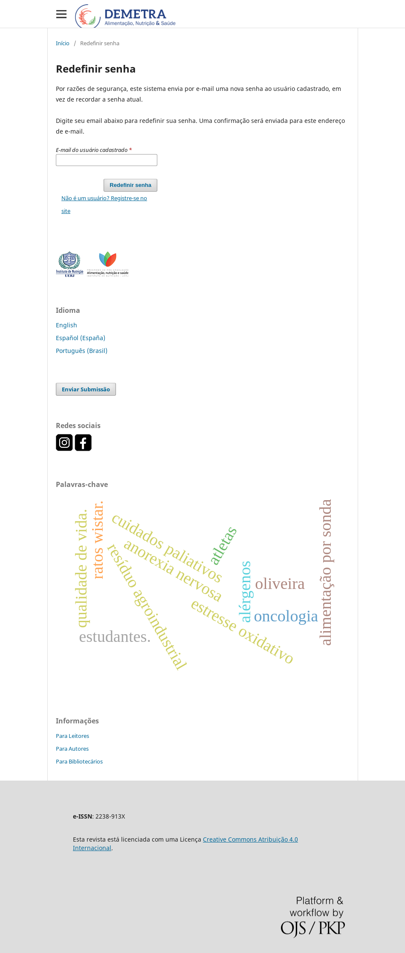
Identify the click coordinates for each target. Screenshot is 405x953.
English (66, 325)
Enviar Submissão (86, 389)
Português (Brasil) (81, 351)
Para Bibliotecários (79, 761)
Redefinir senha (130, 185)
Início (62, 43)
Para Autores (72, 748)
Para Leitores (72, 736)
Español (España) (80, 338)
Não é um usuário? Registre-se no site (104, 204)
